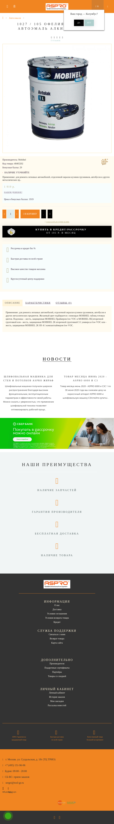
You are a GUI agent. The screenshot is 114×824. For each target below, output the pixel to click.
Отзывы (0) (64, 303)
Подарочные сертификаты (57, 668)
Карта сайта (57, 643)
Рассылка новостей (57, 705)
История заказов (57, 697)
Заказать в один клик (57, 222)
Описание (12, 303)
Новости (57, 359)
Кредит (56, 622)
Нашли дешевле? (13, 192)
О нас (57, 605)
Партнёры (57, 672)
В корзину (30, 214)
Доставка (56, 609)
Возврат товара (57, 638)
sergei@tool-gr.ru (15, 782)
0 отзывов (55, 40)
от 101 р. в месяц (47, 231)
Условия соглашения (57, 613)
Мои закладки (57, 701)
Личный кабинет (57, 693)
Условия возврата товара (57, 618)
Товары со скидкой (57, 676)
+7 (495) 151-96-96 (15, 765)
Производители (57, 663)
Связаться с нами (57, 634)
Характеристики (38, 303)
